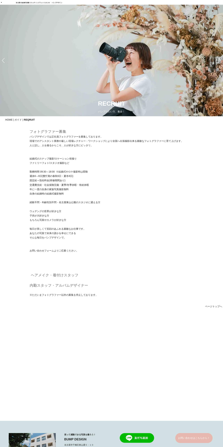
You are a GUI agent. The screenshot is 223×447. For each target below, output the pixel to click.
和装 (117, 375)
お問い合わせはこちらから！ (194, 326)
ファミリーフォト (82, 384)
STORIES (162, 365)
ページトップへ (213, 306)
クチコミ (162, 398)
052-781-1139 (75, 338)
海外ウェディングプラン (85, 375)
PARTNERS (119, 431)
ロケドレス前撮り (39, 370)
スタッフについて (167, 375)
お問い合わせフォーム (42, 250)
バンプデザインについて (170, 370)
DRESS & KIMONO (125, 365)
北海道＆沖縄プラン (83, 370)
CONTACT (163, 388)
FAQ (78, 431)
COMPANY (104, 431)
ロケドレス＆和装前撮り (43, 379)
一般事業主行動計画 (140, 431)
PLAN (33, 365)
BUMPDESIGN (104, 440)
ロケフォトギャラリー (127, 388)
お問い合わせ (164, 393)
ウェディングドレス (126, 370)
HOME (9, 119)
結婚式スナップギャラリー (129, 393)
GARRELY (120, 384)
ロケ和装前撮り (38, 375)
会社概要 (162, 379)
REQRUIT (89, 431)
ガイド (18, 119)
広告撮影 (77, 379)
